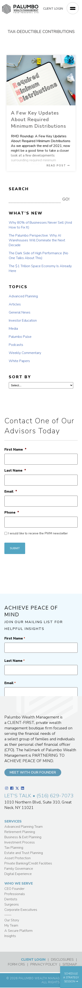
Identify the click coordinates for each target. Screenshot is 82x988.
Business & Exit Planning (22, 837)
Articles (15, 304)
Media (13, 328)
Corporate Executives (20, 909)
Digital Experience (18, 873)
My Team (11, 925)
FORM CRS (16, 964)
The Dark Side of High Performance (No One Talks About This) (38, 255)
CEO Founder (14, 888)
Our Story (11, 920)
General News (19, 312)
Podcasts (16, 344)
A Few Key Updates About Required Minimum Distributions (38, 119)
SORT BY (20, 377)
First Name (15, 449)
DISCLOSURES (62, 959)
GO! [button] (66, 199)
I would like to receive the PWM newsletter (38, 533)
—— (7, 915)
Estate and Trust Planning (23, 852)
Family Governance (18, 868)
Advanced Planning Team (23, 826)
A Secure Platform (18, 930)
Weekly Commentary (25, 352)
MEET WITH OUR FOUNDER (33, 772)
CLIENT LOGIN (53, 9)
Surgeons (11, 904)
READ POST (58, 165)
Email (10, 491)
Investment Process (19, 842)
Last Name (15, 470)
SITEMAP (70, 964)
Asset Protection (17, 858)
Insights (10, 936)
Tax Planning (13, 847)
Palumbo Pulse (20, 336)
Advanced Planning (23, 296)
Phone (11, 512)
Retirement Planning (19, 831)
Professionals (14, 894)
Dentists (10, 899)
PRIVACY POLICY (43, 964)
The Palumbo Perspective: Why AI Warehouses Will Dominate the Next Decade (37, 240)
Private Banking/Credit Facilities (28, 863)
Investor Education (23, 320)
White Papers (19, 361)
